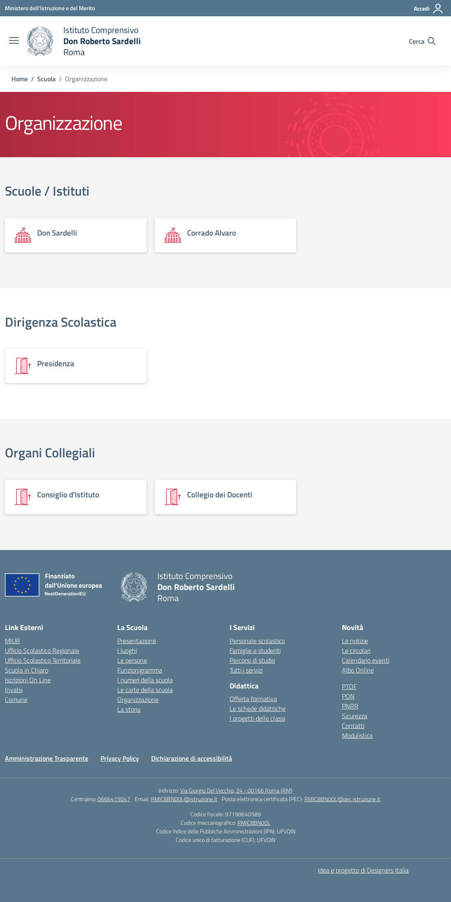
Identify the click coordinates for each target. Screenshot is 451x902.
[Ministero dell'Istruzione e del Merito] (50, 8)
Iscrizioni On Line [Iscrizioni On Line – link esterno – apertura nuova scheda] (28, 680)
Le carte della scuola (145, 690)
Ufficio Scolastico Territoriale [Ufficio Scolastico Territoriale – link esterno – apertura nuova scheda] (42, 660)
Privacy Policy (119, 758)
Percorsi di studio (252, 660)
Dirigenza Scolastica (60, 322)
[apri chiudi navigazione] (14, 41)
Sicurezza (354, 716)
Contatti (353, 726)
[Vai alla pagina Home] (19, 79)
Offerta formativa (253, 699)
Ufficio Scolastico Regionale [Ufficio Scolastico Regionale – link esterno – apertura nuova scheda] (42, 650)
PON (348, 696)
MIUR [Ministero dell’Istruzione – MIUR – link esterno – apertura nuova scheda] (12, 641)
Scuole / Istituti (47, 190)
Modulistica (357, 735)
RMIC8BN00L (253, 822)
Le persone (132, 660)
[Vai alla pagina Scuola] (46, 79)
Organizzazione (138, 699)
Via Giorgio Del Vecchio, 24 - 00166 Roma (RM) (236, 790)
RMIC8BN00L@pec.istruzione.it (342, 799)
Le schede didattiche (258, 708)
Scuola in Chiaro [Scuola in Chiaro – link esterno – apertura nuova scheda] (26, 670)
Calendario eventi (365, 660)
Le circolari (356, 650)
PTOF (349, 686)
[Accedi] (428, 8)
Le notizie (355, 641)
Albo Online (358, 670)
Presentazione (136, 641)
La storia (129, 709)
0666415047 (114, 799)
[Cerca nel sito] (422, 41)
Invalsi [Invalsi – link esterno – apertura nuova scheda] (13, 690)
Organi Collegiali (50, 452)
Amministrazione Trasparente (46, 758)
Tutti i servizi (246, 670)
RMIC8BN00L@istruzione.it (184, 799)
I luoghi (127, 650)
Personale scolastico (257, 641)
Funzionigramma (139, 670)
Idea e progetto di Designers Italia (363, 870)
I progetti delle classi (257, 718)
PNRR (350, 706)
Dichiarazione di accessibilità (191, 758)
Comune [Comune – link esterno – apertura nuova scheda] (16, 699)
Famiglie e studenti (255, 650)
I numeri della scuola (145, 680)
